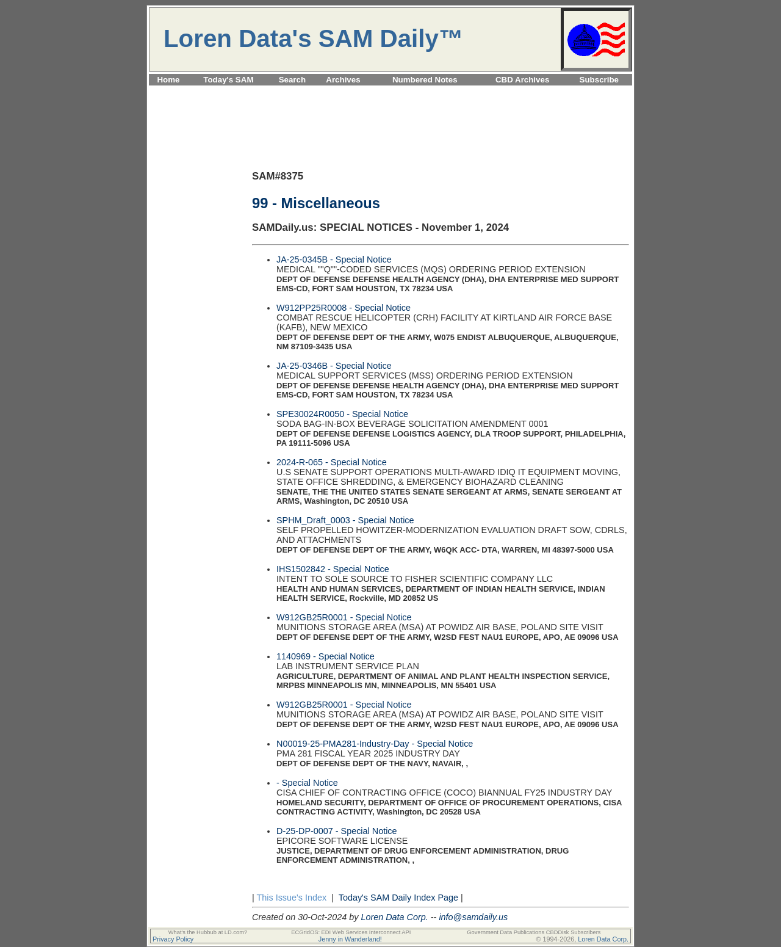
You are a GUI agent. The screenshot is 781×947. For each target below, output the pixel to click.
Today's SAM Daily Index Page (398, 897)
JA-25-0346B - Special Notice (334, 366)
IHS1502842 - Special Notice (332, 569)
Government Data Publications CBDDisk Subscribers (533, 932)
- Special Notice (307, 783)
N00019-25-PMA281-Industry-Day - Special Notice (374, 744)
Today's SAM (228, 79)
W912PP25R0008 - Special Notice (343, 308)
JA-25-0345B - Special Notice (334, 259)
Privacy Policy (173, 939)
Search (292, 79)
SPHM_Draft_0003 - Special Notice (345, 520)
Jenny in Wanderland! (350, 939)
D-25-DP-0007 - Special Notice (336, 831)
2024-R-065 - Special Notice (331, 462)
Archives (343, 79)
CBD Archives (522, 79)
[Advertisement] (390, 92)
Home (168, 79)
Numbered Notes (425, 79)
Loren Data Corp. (394, 917)
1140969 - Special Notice (325, 656)
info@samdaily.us (473, 917)
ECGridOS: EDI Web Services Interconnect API (351, 932)
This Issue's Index (291, 897)
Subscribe (599, 79)
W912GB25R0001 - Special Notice (344, 617)
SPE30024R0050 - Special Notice (342, 414)
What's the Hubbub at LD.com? (208, 932)
